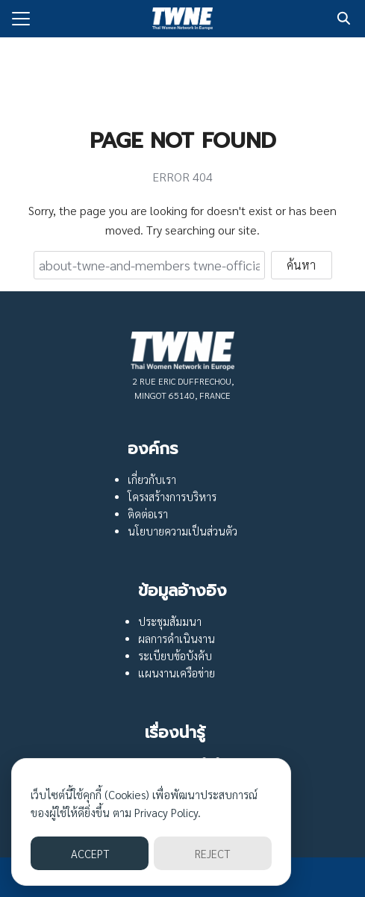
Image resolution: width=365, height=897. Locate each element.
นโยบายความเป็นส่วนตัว (182, 531)
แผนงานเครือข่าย (176, 673)
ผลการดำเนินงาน (176, 638)
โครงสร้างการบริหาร (172, 496)
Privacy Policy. (167, 812)
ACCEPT (90, 853)
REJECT (212, 853)
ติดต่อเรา (148, 514)
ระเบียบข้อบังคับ (175, 655)
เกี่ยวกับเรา (152, 479)
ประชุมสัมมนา (170, 621)
